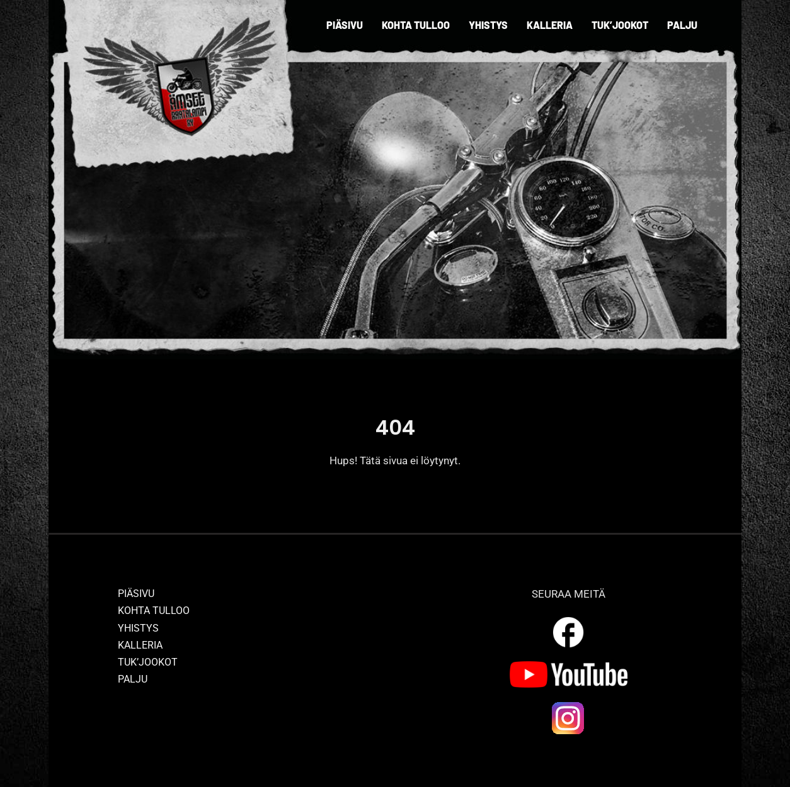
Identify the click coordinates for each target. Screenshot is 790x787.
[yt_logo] (568, 666)
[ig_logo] (568, 705)
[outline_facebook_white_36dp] (568, 619)
